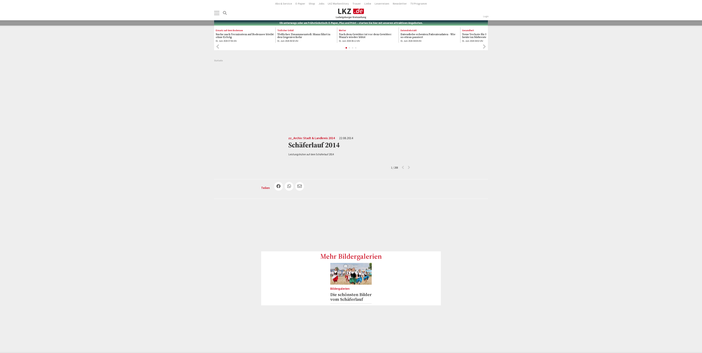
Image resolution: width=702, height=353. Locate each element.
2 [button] (349, 48)
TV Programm (418, 4)
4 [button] (356, 48)
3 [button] (353, 48)
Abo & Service (283, 4)
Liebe (367, 4)
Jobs (321, 4)
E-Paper (300, 4)
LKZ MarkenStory (338, 4)
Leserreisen (382, 4)
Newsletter (400, 4)
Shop (312, 4)
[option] (243, 36)
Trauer (356, 4)
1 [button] (346, 48)
